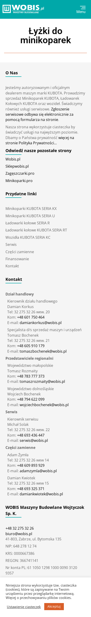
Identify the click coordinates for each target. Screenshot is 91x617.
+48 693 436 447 (30, 435)
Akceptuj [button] (54, 606)
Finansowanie (17, 258)
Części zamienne (19, 251)
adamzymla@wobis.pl (38, 470)
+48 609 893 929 (30, 465)
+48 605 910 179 (30, 345)
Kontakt (12, 265)
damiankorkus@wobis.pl (40, 322)
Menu (81, 10)
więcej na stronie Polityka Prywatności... (39, 140)
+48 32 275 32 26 (19, 528)
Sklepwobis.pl (17, 166)
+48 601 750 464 (30, 317)
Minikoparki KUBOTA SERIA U (30, 215)
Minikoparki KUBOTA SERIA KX (31, 208)
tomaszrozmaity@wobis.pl (42, 381)
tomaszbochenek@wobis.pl (43, 351)
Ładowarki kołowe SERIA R (27, 222)
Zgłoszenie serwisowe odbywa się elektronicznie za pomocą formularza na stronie (39, 114)
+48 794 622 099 (30, 399)
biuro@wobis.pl (18, 533)
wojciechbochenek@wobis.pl (44, 404)
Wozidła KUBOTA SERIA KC (27, 237)
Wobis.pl (12, 159)
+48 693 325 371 (30, 488)
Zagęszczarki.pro (19, 173)
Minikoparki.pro (19, 180)
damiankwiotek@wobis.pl (41, 493)
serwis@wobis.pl (33, 440)
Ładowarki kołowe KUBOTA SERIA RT (36, 230)
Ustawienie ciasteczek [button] (24, 607)
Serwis (11, 244)
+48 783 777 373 (30, 376)
